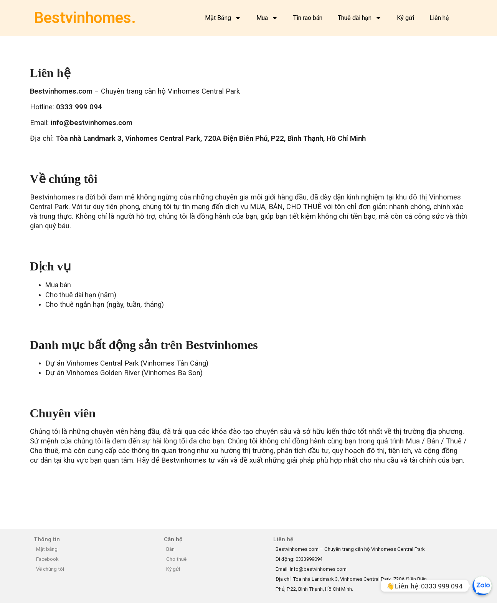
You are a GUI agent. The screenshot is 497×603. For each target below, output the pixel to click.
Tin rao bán (307, 17)
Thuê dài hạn (359, 18)
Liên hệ (439, 17)
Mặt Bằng (223, 18)
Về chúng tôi (50, 569)
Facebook (47, 559)
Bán (170, 549)
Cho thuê (176, 559)
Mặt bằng (47, 549)
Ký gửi (405, 17)
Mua (267, 18)
